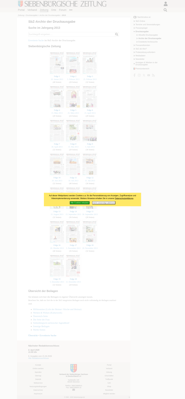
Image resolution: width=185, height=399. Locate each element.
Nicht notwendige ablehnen (104, 203)
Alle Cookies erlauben (79, 203)
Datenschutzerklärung (124, 198)
